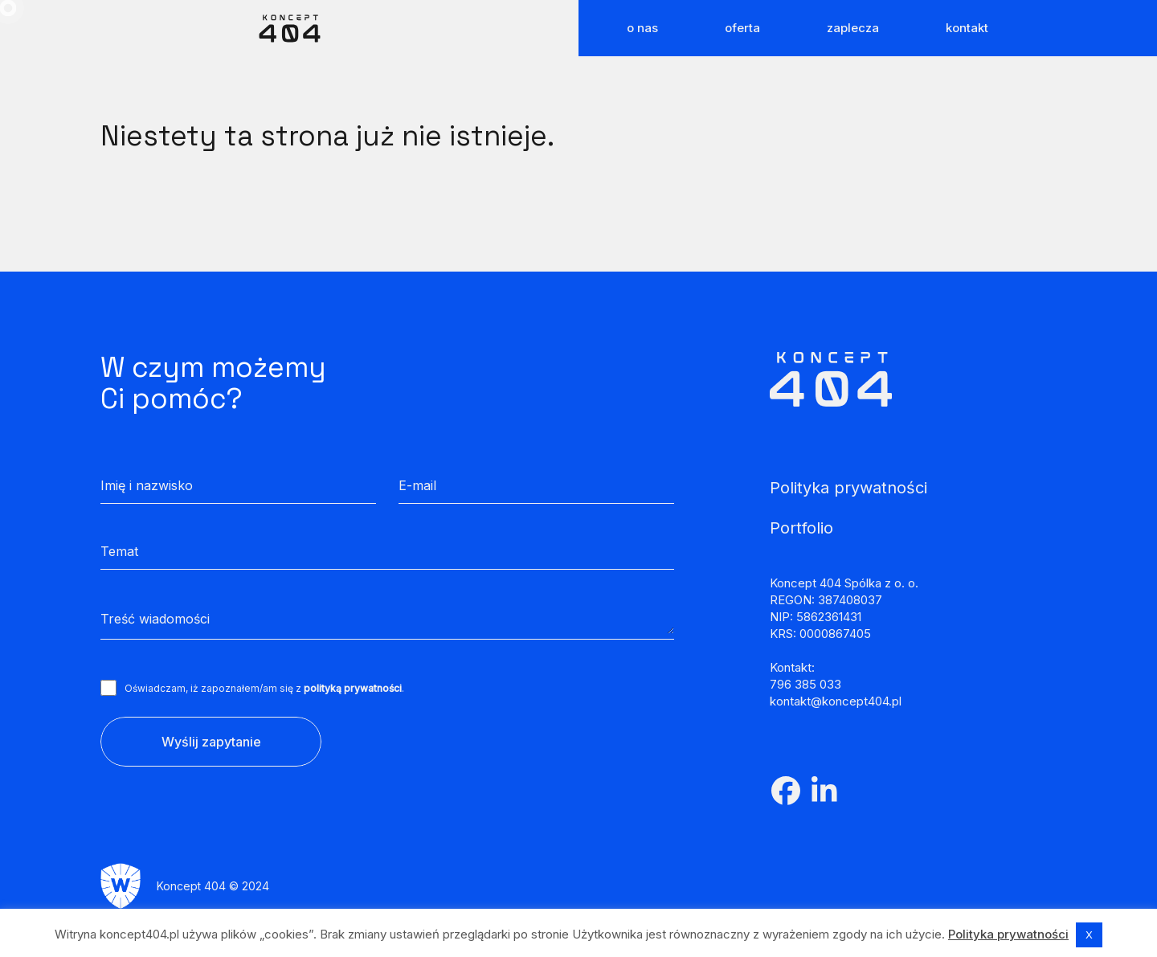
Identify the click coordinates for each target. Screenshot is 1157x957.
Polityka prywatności (1008, 934)
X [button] (1089, 934)
